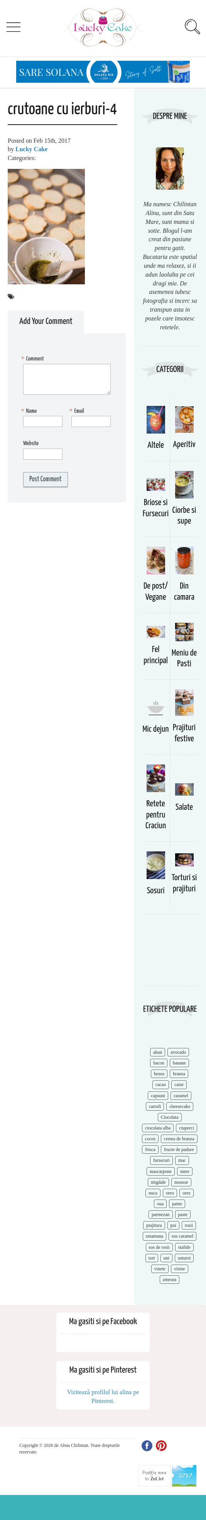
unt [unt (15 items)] (166, 1258)
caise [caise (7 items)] (179, 1084)
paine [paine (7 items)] (177, 1203)
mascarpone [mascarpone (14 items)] (161, 1171)
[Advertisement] (167, 954)
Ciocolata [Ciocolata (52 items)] (170, 1117)
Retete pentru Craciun (155, 815)
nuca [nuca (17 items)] (153, 1193)
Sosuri (156, 890)
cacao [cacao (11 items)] (160, 1084)
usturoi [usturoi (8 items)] (184, 1258)
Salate (184, 807)
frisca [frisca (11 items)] (150, 1149)
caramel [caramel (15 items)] (181, 1095)
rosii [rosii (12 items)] (189, 1225)
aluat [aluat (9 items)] (157, 1052)
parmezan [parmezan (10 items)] (161, 1214)
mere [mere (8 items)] (184, 1171)
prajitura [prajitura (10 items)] (154, 1225)
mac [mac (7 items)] (182, 1160)
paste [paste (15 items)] (183, 1214)
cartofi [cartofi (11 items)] (155, 1106)
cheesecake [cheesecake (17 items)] (179, 1106)
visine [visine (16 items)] (179, 1268)
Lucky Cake (31, 149)
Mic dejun (156, 729)
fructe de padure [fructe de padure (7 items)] (179, 1149)
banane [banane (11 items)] (179, 1063)
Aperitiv (184, 444)
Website (31, 443)
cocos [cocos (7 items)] (150, 1138)
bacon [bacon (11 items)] (158, 1063)
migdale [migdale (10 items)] (158, 1182)
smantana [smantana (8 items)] (154, 1236)
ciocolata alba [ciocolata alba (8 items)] (158, 1128)
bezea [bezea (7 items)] (159, 1073)
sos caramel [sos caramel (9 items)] (182, 1236)
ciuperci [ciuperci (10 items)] (186, 1128)
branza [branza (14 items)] (179, 1073)
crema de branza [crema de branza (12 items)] (179, 1138)
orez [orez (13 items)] (186, 1193)
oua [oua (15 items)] (160, 1203)
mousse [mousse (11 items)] (181, 1182)
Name (30, 411)
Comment (33, 359)
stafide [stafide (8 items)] (184, 1247)
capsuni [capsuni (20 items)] (158, 1095)
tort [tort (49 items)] (152, 1258)
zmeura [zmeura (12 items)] (169, 1279)
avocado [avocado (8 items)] (178, 1052)
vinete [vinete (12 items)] (159, 1268)
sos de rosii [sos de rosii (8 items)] (159, 1247)
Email (77, 411)
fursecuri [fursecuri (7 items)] (161, 1160)
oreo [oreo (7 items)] (170, 1193)
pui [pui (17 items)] (173, 1225)
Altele (155, 445)
